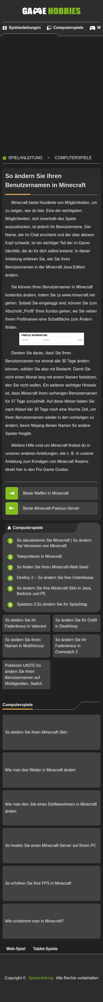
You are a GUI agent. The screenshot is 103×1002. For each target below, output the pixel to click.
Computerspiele (73, 158)
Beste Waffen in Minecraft (45, 493)
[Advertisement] (51, 98)
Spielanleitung (25, 158)
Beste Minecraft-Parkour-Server (51, 508)
